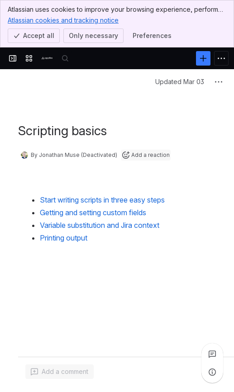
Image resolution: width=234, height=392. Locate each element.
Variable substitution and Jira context (99, 225)
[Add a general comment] (59, 371)
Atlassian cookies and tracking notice (63, 20)
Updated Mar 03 (179, 81)
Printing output (63, 237)
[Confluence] (47, 58)
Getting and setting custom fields (93, 212)
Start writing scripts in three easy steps (102, 199)
